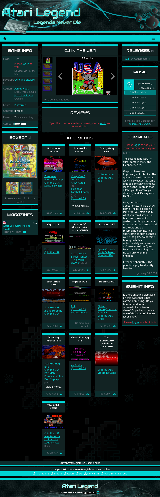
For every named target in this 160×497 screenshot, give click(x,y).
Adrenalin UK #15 (53, 150)
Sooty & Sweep (53, 185)
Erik (46, 249)
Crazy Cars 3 (78, 176)
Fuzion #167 (107, 224)
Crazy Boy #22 (107, 150)
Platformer (20, 105)
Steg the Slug (52, 363)
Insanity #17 (107, 281)
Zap (100, 180)
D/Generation (106, 174)
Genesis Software (24, 79)
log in (26, 64)
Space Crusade (106, 249)
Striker (101, 306)
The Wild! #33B (53, 407)
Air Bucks (76, 365)
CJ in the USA (51, 182)
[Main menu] (153, 38)
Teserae (75, 179)
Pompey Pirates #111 (53, 339)
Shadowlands (52, 307)
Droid (101, 318)
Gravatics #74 (53, 283)
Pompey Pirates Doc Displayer (53, 377)
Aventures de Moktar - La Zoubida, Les (52, 439)
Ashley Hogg (21, 88)
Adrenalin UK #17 (80, 150)
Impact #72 (80, 281)
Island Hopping (53, 310)
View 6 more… (54, 386)
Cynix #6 (53, 224)
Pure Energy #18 (80, 339)
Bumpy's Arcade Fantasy (107, 311)
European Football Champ (53, 178)
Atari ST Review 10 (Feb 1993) (17, 227)
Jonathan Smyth (23, 95)
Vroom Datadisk (107, 372)
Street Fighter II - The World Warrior (80, 260)
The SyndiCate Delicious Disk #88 (107, 342)
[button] (5, 161)
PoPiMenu (50, 373)
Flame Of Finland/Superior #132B (79, 227)
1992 (126, 58)
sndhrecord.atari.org (139, 123)
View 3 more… (80, 206)
